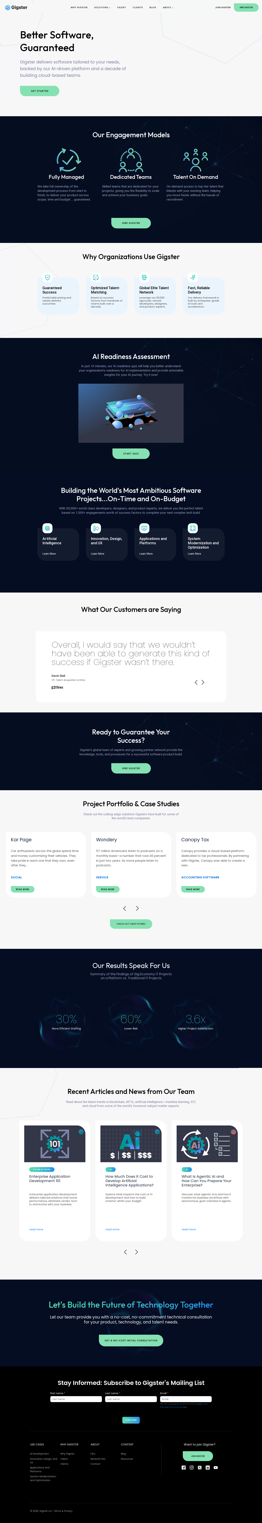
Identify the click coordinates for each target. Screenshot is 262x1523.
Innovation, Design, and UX (43, 1460)
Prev (196, 682)
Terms (57, 1511)
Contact (95, 1464)
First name (57, 1393)
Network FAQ (98, 1459)
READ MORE (22, 889)
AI (110, 1169)
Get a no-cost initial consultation (131, 1340)
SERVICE (102, 877)
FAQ (93, 1453)
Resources (127, 1459)
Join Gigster (223, 7)
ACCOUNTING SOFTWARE (200, 877)
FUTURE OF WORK (41, 1169)
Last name (112, 1393)
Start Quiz (131, 453)
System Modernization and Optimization (43, 1478)
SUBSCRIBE (131, 1420)
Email (164, 1393)
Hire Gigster (246, 7)
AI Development (39, 1453)
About (167, 7)
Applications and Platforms (39, 1469)
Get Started (39, 91)
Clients (138, 7)
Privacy (68, 1511)
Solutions (101, 7)
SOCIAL (16, 877)
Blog (153, 7)
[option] (46, 865)
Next (203, 682)
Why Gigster (79, 7)
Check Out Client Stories (131, 923)
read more (36, 1229)
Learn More (50, 553)
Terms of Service (175, 1407)
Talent (121, 7)
